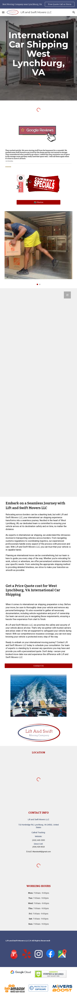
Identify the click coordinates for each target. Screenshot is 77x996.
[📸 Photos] (38, 202)
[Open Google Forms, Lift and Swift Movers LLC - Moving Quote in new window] (67, 294)
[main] (38, 53)
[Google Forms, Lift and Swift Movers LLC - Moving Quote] (38, 392)
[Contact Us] (38, 666)
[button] (3, 12)
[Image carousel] (38, 248)
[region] (38, 4)
